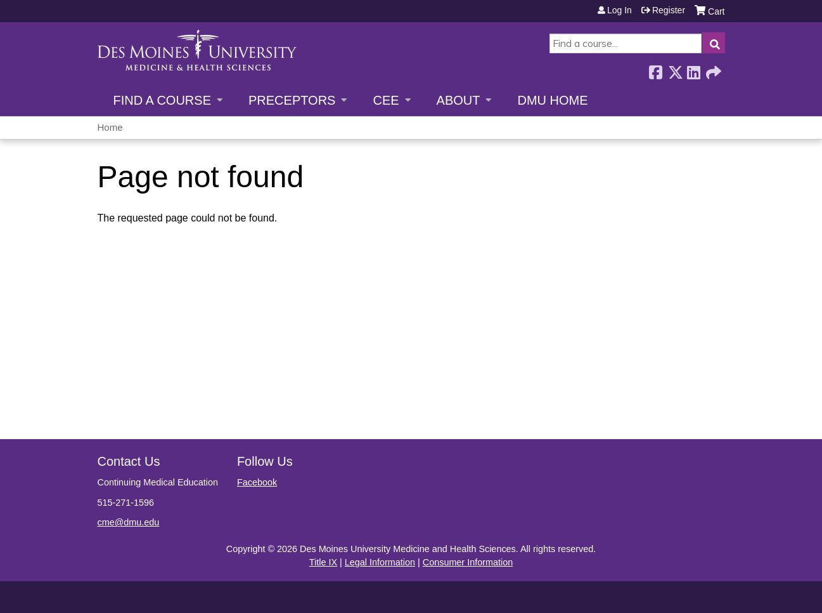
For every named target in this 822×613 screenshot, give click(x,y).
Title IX (323, 562)
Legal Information (380, 562)
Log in (619, 10)
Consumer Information (468, 562)
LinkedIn (693, 69)
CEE (386, 100)
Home (110, 127)
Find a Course (162, 100)
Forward (712, 69)
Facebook (655, 69)
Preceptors (291, 100)
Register (668, 10)
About (458, 100)
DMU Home (552, 100)
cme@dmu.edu (129, 522)
